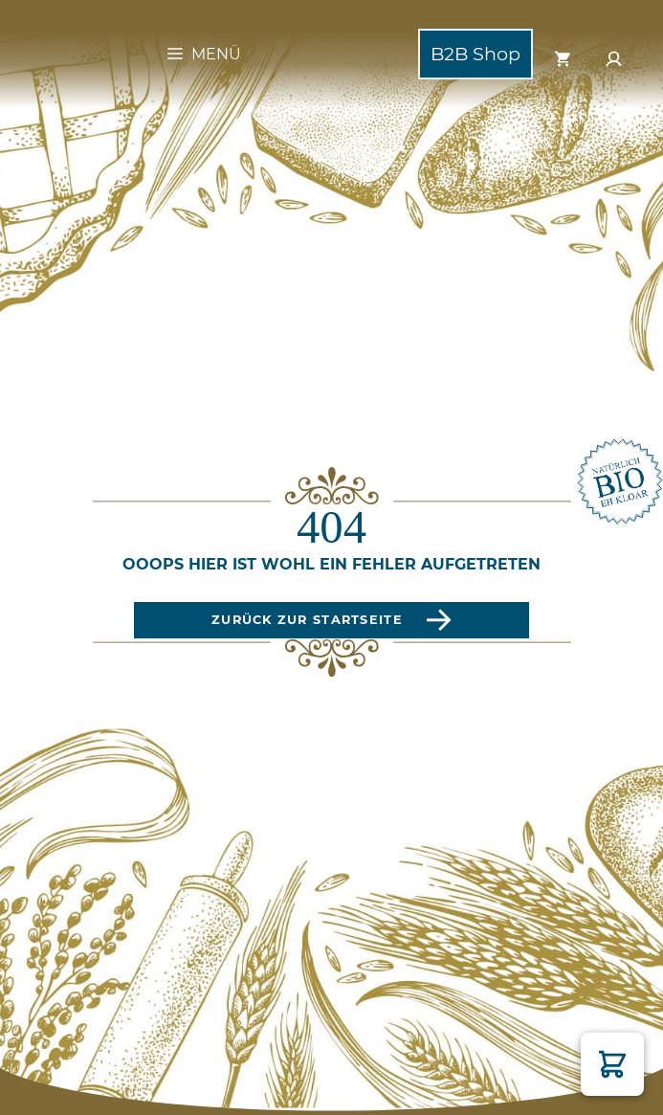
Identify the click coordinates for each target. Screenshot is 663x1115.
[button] (612, 1064)
